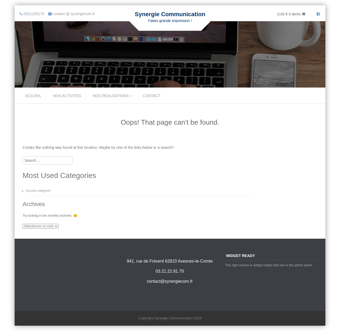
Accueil (33, 96)
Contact (152, 96)
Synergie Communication (170, 14)
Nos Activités (67, 96)
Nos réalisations (111, 96)
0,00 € (291, 14)
